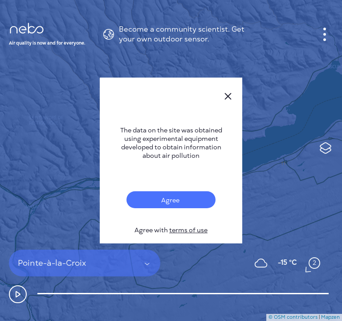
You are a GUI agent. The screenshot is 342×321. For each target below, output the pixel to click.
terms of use (188, 230)
